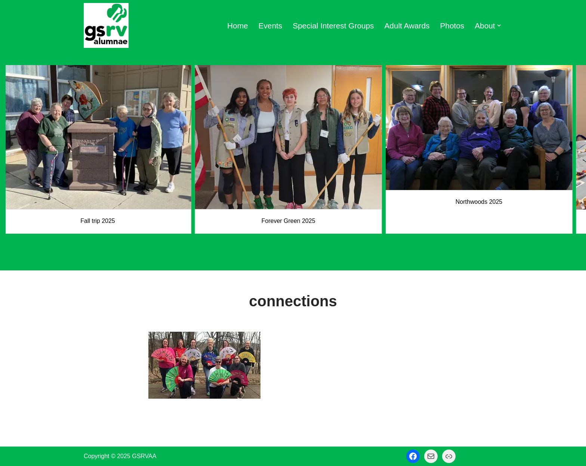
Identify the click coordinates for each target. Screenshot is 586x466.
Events (271, 25)
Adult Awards (406, 25)
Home (237, 25)
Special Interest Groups (333, 25)
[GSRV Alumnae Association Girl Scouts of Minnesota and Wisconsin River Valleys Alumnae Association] (106, 25)
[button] (499, 25)
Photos (452, 25)
